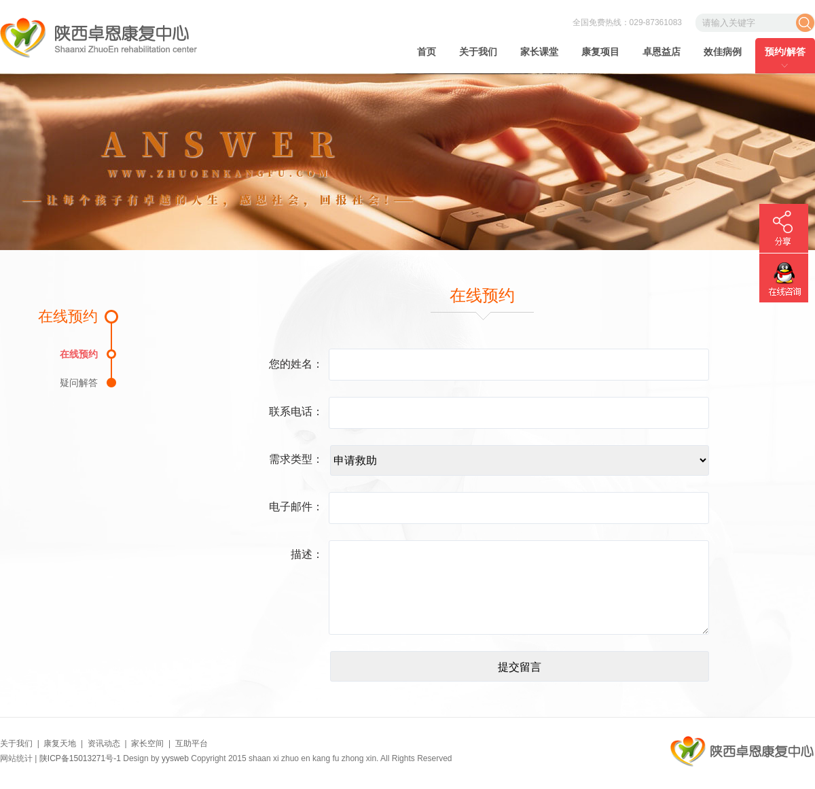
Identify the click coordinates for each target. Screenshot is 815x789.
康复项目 (600, 51)
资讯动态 (104, 743)
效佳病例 (723, 51)
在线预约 (79, 354)
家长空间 (147, 743)
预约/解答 (785, 51)
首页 (426, 51)
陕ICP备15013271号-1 (80, 758)
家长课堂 (539, 51)
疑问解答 (79, 382)
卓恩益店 (661, 51)
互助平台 (191, 743)
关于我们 (478, 51)
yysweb (175, 758)
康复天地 (59, 743)
